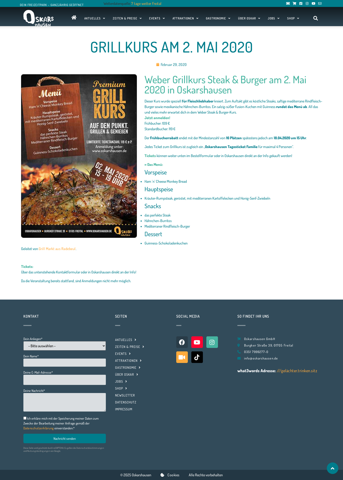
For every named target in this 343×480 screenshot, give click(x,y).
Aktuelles (94, 18)
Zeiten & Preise (127, 18)
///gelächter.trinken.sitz (297, 370)
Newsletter (125, 395)
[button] (316, 18)
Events (157, 18)
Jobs (274, 18)
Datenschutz (125, 402)
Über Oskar (249, 18)
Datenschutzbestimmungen (90, 447)
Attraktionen (185, 18)
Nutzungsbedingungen (38, 450)
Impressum (123, 409)
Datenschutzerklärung (38, 428)
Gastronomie (218, 18)
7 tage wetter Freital (146, 3)
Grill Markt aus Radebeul (57, 248)
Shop (293, 18)
